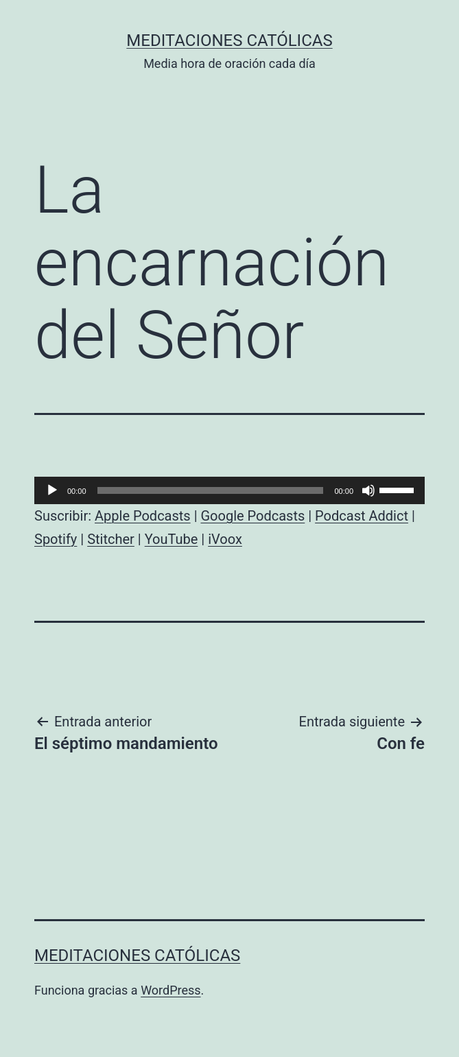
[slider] (210, 490)
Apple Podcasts (143, 516)
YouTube (171, 539)
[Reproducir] (52, 490)
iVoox (225, 539)
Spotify (55, 539)
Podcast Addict (361, 516)
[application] (229, 490)
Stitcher (110, 539)
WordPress (170, 990)
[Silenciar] (368, 490)
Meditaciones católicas (229, 40)
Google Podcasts (252, 516)
